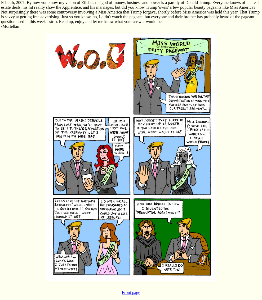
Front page (131, 292)
